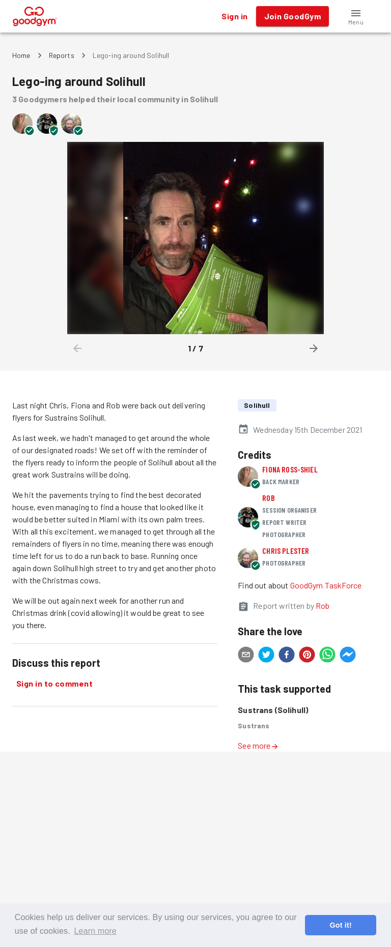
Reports (61, 55)
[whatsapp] (327, 656)
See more (258, 745)
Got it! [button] (340, 925)
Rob (268, 497)
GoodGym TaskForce (326, 585)
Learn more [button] (95, 931)
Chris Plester (285, 550)
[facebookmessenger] (348, 656)
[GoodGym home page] (35, 15)
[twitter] (266, 656)
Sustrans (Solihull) (273, 710)
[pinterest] (307, 656)
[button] (356, 16)
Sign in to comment (54, 683)
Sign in (234, 16)
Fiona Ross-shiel (289, 469)
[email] (246, 656)
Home (21, 55)
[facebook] (286, 656)
